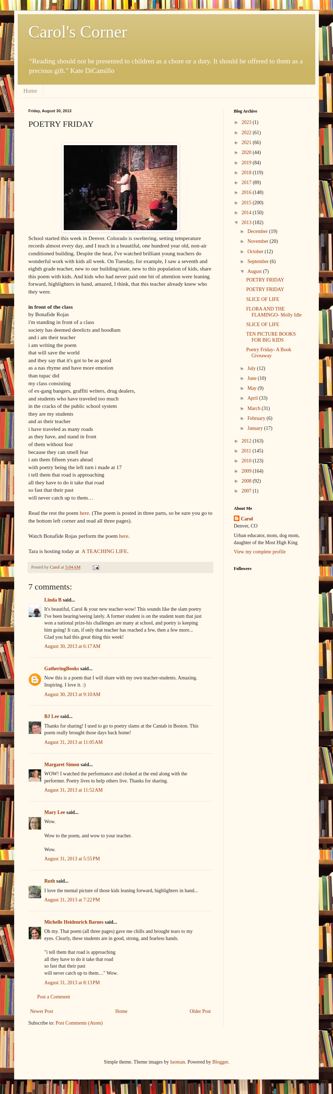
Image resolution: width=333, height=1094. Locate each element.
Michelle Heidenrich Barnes (73, 922)
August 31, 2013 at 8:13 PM (72, 982)
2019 (247, 162)
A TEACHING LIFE (104, 551)
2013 (247, 222)
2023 (247, 122)
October (256, 251)
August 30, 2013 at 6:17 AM (72, 646)
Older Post (200, 1011)
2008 (247, 481)
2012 (247, 441)
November (258, 241)
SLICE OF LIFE (262, 299)
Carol (247, 519)
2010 (247, 460)
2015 (247, 202)
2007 (247, 491)
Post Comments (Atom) (79, 1023)
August (255, 271)
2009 (247, 471)
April (253, 398)
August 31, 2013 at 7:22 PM (72, 899)
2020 (247, 152)
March (254, 408)
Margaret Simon (61, 764)
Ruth (49, 881)
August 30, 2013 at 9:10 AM (72, 694)
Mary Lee (54, 812)
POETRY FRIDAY (265, 280)
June (252, 378)
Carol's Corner (77, 31)
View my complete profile (260, 551)
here (84, 513)
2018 (247, 172)
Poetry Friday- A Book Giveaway (268, 352)
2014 (247, 212)
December (258, 231)
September (258, 261)
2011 (247, 451)
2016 (247, 192)
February (256, 418)
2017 (247, 182)
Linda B (53, 600)
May (252, 388)
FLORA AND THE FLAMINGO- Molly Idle (274, 312)
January (255, 428)
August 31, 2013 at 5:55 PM (72, 858)
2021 (247, 142)
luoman (177, 1062)
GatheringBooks (61, 668)
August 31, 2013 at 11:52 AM (73, 790)
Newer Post (41, 1011)
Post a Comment (53, 996)
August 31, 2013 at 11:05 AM (73, 742)
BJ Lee (51, 716)
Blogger (220, 1062)
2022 (247, 132)
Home (30, 91)
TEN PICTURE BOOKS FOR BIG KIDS (271, 337)
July (252, 368)
